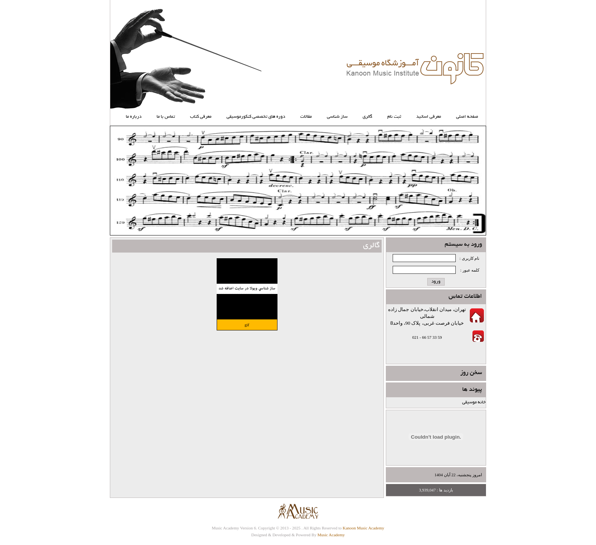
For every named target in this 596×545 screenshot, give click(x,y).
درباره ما (133, 116)
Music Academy (331, 534)
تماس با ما (166, 116)
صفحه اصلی (467, 116)
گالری (367, 116)
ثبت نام (394, 116)
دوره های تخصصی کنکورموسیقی (256, 116)
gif (246, 324)
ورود (436, 281)
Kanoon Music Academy (363, 528)
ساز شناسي (337, 116)
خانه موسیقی (474, 402)
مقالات (306, 116)
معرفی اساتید (428, 116)
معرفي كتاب (200, 116)
